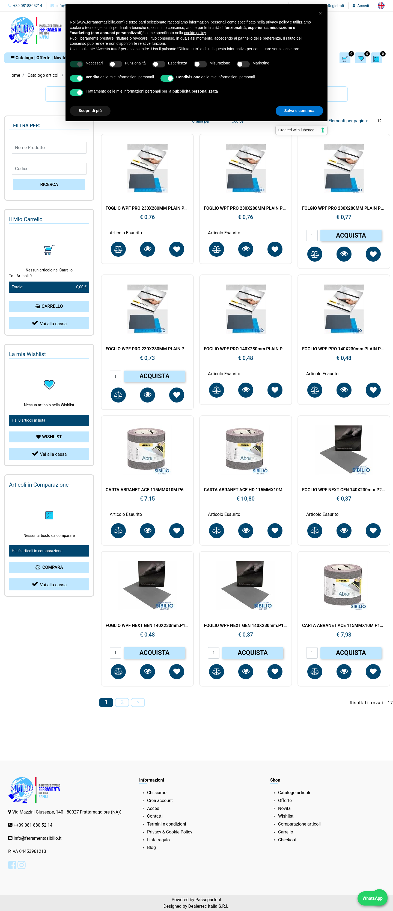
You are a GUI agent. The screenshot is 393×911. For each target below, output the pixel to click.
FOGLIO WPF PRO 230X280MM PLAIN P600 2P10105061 (147, 208)
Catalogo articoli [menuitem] (294, 792)
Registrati (336, 6)
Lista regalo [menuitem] (158, 839)
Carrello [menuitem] (285, 832)
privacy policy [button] (277, 22)
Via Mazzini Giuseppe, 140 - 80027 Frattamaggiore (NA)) (66, 812)
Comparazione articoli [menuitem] (299, 824)
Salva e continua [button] (299, 110)
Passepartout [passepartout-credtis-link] (208, 899)
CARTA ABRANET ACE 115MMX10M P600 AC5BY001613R (147, 489)
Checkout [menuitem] (287, 839)
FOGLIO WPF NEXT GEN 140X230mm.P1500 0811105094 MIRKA (147, 625)
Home (14, 75)
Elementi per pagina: (348, 120)
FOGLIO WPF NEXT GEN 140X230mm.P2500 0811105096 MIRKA (344, 489)
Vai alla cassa (49, 323)
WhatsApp (372, 898)
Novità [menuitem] (284, 808)
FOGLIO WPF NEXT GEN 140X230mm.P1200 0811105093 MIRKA (245, 625)
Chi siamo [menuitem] (156, 792)
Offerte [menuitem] (285, 800)
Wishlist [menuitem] (285, 816)
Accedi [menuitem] (153, 808)
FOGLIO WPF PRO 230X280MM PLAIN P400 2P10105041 (245, 208)
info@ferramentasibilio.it (37, 838)
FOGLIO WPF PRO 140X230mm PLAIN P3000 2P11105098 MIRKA (245, 348)
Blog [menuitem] (151, 847)
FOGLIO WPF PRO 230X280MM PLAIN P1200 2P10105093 (147, 348)
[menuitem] (381, 5)
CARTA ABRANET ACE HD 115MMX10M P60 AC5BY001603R (245, 489)
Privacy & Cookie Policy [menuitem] (169, 832)
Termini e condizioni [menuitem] (166, 824)
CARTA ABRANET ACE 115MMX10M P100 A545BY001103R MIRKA (344, 625)
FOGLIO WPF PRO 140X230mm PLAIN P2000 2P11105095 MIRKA (344, 348)
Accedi (363, 6)
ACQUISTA (351, 235)
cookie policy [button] (195, 33)
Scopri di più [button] (90, 110)
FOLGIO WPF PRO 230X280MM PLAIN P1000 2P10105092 (344, 208)
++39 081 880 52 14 (33, 825)
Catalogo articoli (43, 75)
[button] (49, 184)
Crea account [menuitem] (160, 800)
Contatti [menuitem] (155, 816)
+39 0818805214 (25, 6)
